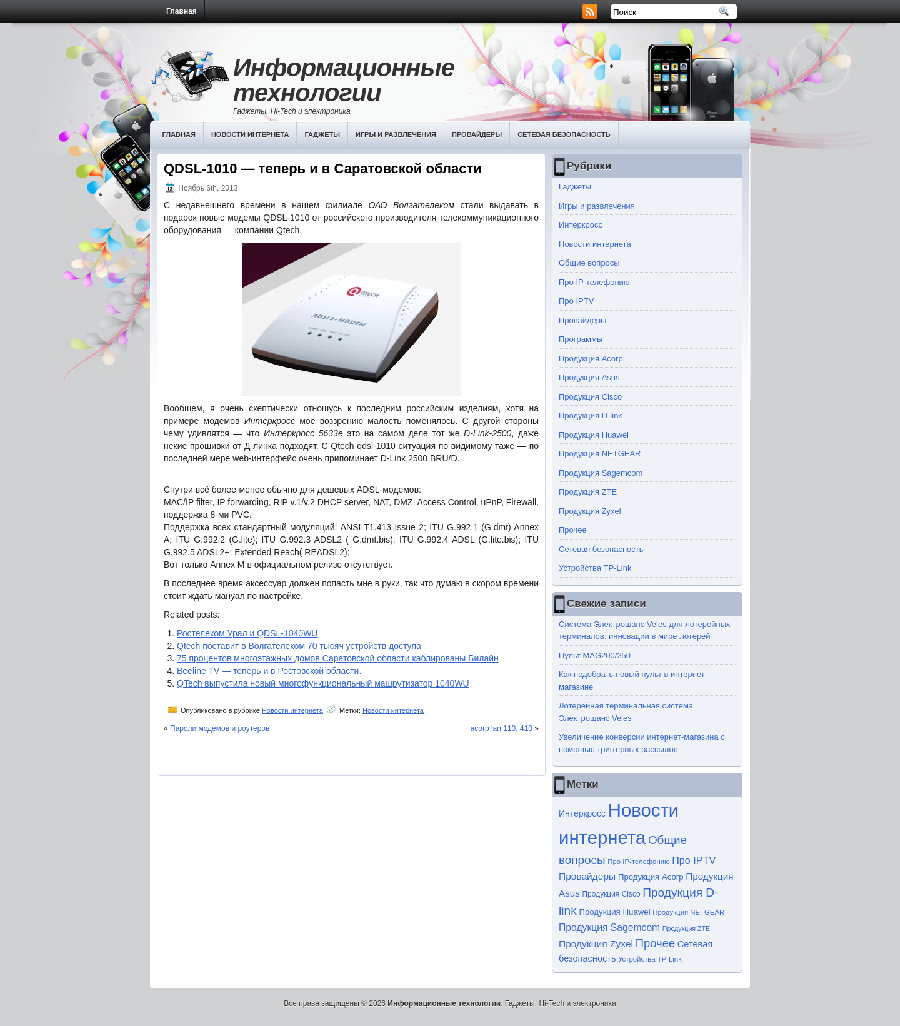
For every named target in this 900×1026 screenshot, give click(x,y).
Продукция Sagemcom (600, 473)
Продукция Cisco (590, 396)
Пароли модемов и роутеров (219, 728)
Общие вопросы (589, 263)
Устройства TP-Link (595, 568)
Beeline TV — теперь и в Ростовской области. (269, 671)
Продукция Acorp (591, 358)
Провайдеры (477, 134)
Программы (580, 339)
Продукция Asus (589, 377)
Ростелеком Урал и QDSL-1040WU (247, 633)
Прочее (573, 530)
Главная (181, 11)
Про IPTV (576, 301)
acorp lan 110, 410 (501, 728)
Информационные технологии (343, 80)
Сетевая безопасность (564, 134)
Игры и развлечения (396, 134)
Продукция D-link (590, 415)
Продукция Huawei (594, 435)
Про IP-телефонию (594, 282)
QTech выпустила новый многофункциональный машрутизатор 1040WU (323, 683)
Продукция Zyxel (590, 511)
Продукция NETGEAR (600, 453)
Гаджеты (322, 134)
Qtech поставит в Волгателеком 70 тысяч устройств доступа (299, 646)
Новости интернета (250, 134)
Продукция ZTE (588, 491)
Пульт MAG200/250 (595, 655)
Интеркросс (580, 224)
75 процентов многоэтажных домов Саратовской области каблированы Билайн (338, 658)
